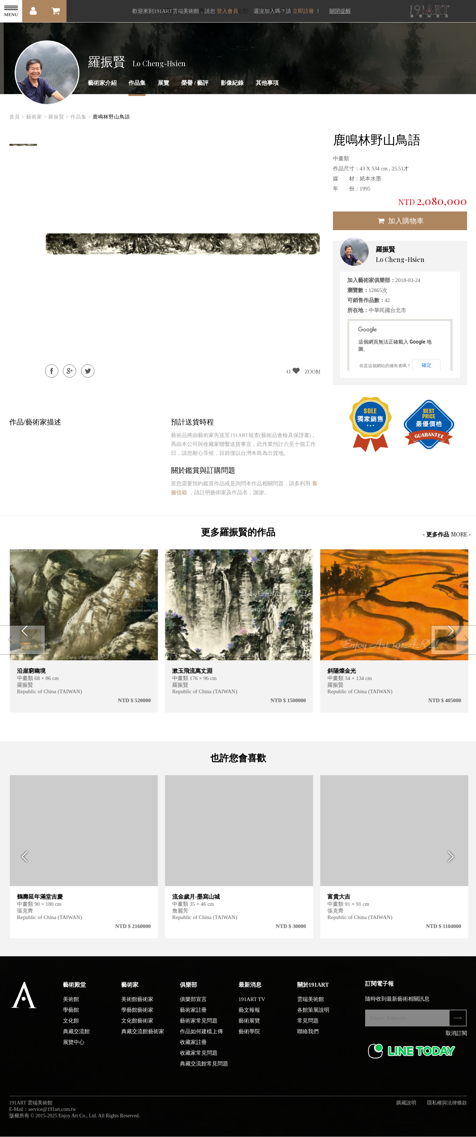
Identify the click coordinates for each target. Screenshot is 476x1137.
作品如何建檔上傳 (201, 1035)
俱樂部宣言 (193, 1003)
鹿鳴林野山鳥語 (111, 117)
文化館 (71, 1024)
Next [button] (453, 861)
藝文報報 (249, 1014)
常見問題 (308, 1024)
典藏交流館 (76, 1035)
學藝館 (71, 1014)
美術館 (71, 1003)
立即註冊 (303, 11)
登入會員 (227, 11)
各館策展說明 (313, 1014)
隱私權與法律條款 (447, 1106)
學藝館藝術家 (137, 1014)
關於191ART (313, 989)
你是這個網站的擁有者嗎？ (385, 365)
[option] (23, 145)
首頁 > (17, 117)
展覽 (163, 83)
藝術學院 (249, 1035)
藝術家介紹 (102, 83)
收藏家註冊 (193, 1046)
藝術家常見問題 (198, 1024)
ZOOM (312, 371)
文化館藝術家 (137, 1024)
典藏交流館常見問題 (204, 1067)
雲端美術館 (310, 1003)
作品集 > (80, 117)
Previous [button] (23, 861)
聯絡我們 (308, 1035)
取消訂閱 (456, 1037)
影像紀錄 (232, 83)
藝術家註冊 (193, 1014)
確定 (427, 365)
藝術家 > (36, 117)
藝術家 (129, 989)
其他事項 (267, 83)
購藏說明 (406, 1106)
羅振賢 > (58, 117)
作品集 (137, 83)
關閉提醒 (340, 11)
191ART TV (252, 1003)
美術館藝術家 (137, 1003)
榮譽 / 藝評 (194, 83)
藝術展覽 (249, 1024)
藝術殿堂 (74, 989)
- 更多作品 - (447, 534)
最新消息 (250, 989)
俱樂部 (188, 989)
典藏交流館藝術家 (142, 1035)
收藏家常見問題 (198, 1057)
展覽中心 (73, 1046)
